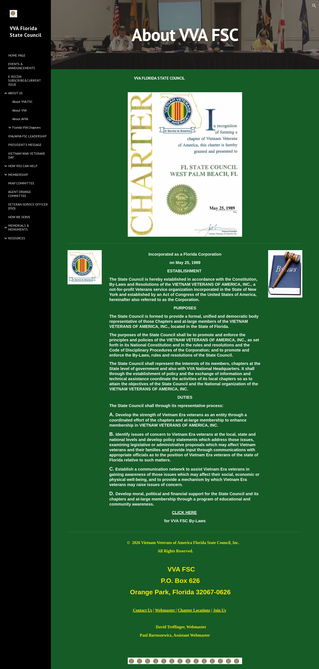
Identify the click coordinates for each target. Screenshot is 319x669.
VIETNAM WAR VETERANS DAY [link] (26, 155)
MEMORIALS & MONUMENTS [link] (18, 227)
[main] (185, 34)
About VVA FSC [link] (22, 102)
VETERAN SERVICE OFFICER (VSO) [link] (28, 206)
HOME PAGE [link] (16, 55)
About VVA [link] (19, 110)
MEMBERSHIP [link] (18, 175)
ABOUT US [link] (15, 93)
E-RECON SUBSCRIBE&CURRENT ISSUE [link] (24, 80)
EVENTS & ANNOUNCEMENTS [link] (21, 66)
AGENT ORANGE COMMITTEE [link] (19, 194)
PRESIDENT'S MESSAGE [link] (25, 145)
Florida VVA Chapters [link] (26, 127)
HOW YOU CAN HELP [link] (22, 166)
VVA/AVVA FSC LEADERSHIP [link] (27, 136)
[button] (314, 6)
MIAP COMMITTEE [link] (21, 183)
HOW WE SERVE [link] (19, 217)
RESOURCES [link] (16, 238)
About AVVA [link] (20, 119)
